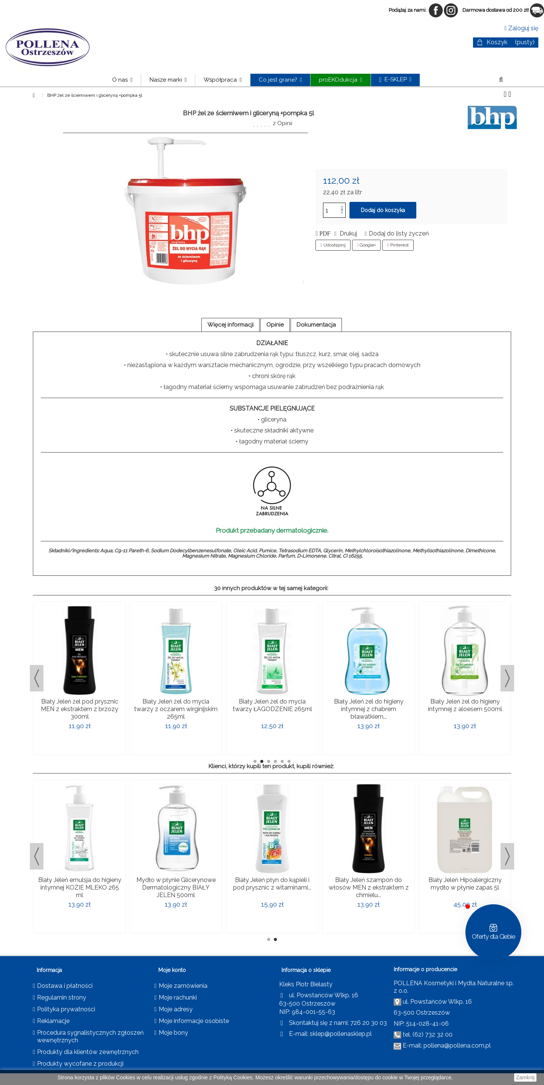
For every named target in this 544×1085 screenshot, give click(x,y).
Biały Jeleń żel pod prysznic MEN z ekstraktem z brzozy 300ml (79, 709)
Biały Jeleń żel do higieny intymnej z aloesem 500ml (465, 705)
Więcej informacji (230, 324)
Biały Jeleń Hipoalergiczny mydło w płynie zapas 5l (465, 883)
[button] (168, 80)
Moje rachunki (178, 997)
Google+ (366, 245)
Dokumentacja (316, 324)
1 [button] (255, 761)
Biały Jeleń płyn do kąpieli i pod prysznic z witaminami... (272, 883)
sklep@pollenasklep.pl (341, 1033)
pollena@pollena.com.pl (457, 1045)
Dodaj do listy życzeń (399, 233)
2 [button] (261, 761)
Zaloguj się (521, 28)
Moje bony (173, 1032)
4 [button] (275, 761)
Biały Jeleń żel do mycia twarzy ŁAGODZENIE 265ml (272, 705)
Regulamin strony (61, 997)
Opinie (275, 324)
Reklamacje (53, 1021)
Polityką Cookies (233, 1077)
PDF (324, 234)
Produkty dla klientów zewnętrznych (88, 1052)
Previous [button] (36, 678)
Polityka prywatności (66, 1009)
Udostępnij (332, 245)
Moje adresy (176, 1009)
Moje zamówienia (183, 985)
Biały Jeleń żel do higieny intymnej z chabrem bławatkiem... (368, 709)
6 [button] (289, 761)
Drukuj (347, 233)
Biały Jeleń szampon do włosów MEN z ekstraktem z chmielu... (369, 887)
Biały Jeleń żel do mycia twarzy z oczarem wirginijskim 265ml (176, 709)
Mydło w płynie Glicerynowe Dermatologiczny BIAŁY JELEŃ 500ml (176, 887)
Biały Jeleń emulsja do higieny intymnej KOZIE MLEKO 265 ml (79, 887)
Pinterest (397, 245)
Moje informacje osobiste (194, 1021)
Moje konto (172, 970)
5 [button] (282, 761)
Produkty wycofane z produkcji (80, 1063)
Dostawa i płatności (65, 985)
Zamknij (525, 1077)
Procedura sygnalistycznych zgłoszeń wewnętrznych (90, 1036)
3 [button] (268, 761)
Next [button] (507, 678)
